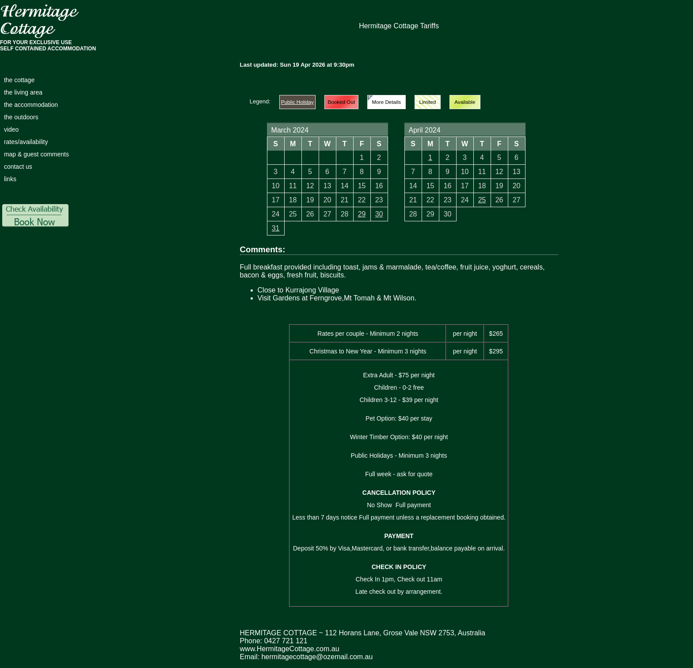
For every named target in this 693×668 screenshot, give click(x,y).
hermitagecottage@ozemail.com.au (317, 656)
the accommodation (31, 104)
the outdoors (21, 117)
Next (545, 136)
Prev (250, 136)
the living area (23, 92)
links (10, 178)
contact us (18, 166)
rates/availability (26, 141)
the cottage (19, 80)
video (11, 129)
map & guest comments (36, 154)
